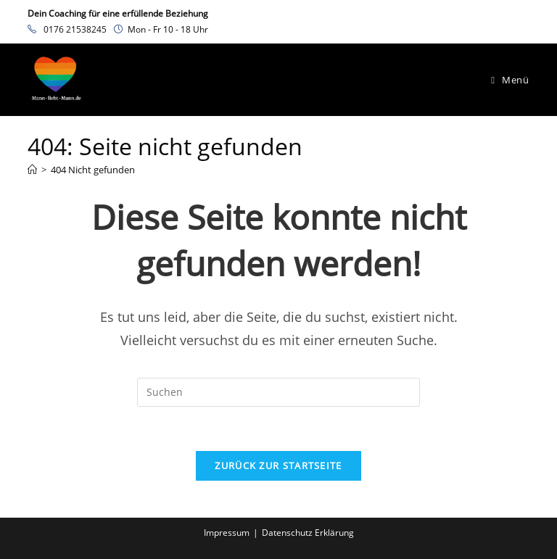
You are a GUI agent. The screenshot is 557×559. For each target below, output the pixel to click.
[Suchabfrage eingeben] (278, 392)
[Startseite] (32, 169)
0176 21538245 (75, 29)
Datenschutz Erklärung (308, 532)
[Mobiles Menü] (510, 79)
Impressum (226, 532)
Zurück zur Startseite (278, 465)
